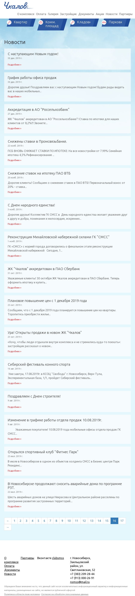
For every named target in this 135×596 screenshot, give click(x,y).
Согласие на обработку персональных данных (64, 594)
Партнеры (126, 14)
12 (84, 520)
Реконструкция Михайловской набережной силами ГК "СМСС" (59, 237)
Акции (100, 14)
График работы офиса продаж (32, 78)
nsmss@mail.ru (80, 582)
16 (114, 520)
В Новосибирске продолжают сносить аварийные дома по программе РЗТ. (65, 486)
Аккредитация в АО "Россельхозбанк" (38, 109)
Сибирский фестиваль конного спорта (39, 364)
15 (106, 520)
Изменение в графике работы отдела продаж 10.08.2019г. (55, 420)
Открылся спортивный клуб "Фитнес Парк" (43, 452)
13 (91, 520)
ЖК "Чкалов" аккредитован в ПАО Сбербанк (44, 269)
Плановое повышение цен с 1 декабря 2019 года (47, 301)
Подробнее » (14, 65)
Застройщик (68, 14)
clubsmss (58, 558)
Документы (86, 14)
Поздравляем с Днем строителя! (34, 396)
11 (76, 520)
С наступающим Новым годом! (33, 54)
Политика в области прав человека (22, 594)
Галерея (53, 14)
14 (99, 520)
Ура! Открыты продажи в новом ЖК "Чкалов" (45, 332)
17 (122, 520)
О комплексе (25, 14)
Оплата (41, 14)
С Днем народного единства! (31, 205)
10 (69, 520)
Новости (111, 14)
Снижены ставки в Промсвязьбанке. (37, 141)
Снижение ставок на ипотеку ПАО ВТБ (39, 173)
